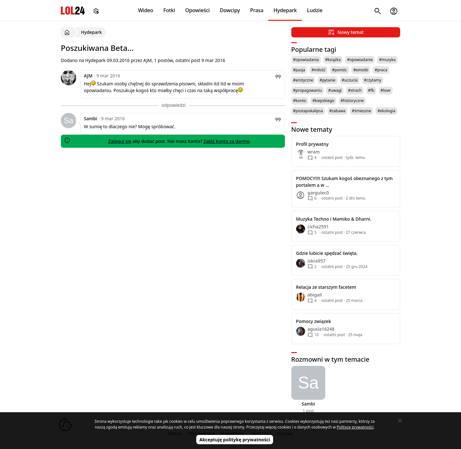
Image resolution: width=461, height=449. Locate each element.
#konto (299, 100)
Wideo (145, 10)
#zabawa (337, 111)
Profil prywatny (312, 144)
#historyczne (352, 100)
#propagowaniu (307, 90)
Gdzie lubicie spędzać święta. (327, 253)
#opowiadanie (360, 59)
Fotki (169, 10)
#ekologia (386, 111)
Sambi (90, 118)
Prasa (256, 10)
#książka (333, 59)
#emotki (360, 70)
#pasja (299, 70)
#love (386, 90)
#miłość (318, 70)
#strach (354, 90)
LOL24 (73, 10)
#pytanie (327, 80)
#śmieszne (361, 111)
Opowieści (197, 10)
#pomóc (339, 70)
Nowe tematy (311, 129)
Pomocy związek (313, 321)
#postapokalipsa (308, 111)
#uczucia (350, 80)
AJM (88, 76)
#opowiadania (306, 59)
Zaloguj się (119, 141)
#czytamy (372, 80)
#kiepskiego (323, 100)
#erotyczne (303, 80)
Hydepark (285, 10)
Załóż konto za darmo (227, 141)
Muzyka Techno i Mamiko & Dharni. (333, 219)
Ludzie (314, 10)
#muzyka (387, 59)
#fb (371, 90)
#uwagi (335, 90)
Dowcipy (230, 10)
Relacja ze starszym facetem (326, 287)
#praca (381, 70)
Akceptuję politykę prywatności (234, 440)
